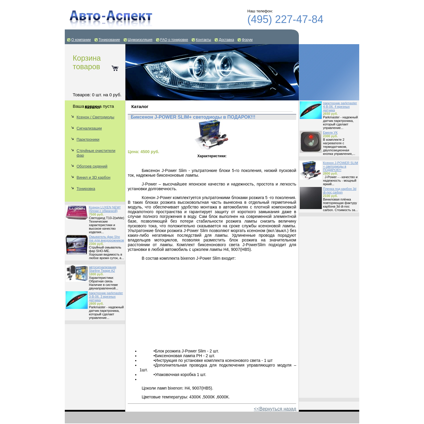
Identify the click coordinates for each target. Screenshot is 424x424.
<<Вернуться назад (275, 408)
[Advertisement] (329, 307)
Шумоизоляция (140, 40)
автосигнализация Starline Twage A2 (102, 268)
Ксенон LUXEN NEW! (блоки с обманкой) (105, 209)
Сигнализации (89, 128)
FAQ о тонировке (174, 40)
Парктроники (88, 139)
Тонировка (86, 188)
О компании (81, 40)
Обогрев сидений (92, 166)
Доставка (226, 40)
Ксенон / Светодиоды (95, 117)
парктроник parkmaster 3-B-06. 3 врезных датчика (106, 296)
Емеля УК (330, 132)
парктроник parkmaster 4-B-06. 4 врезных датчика (340, 106)
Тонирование (109, 40)
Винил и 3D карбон (93, 177)
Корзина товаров (87, 62)
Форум (247, 40)
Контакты (203, 40)
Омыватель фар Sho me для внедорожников (106, 238)
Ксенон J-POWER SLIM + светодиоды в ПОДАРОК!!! (340, 166)
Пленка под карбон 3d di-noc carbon (339, 190)
